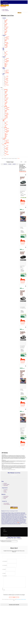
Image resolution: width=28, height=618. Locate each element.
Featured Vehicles (7, 37)
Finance (4, 56)
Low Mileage (6, 47)
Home (2, 158)
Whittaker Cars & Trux (7, 15)
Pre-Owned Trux (6, 29)
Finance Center (7, 59)
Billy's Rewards (6, 78)
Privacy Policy (18, 599)
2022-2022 (10, 158)
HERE (18, 522)
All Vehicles (5, 158)
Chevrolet (13, 158)
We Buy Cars (6, 52)
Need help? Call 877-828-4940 (14, 604)
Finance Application (7, 61)
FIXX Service (4, 68)
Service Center (7, 70)
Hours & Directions (6, 81)
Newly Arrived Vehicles (6, 44)
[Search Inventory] (9, 541)
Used (7, 158)
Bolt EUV (16, 158)
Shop (3, 481)
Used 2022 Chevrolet (22, 171)
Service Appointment (7, 72)
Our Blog (6, 83)
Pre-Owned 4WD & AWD (6, 32)
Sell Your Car (3, 49)
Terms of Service (23, 599)
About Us (4, 74)
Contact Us (7, 85)
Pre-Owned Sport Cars (6, 21)
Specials (4, 35)
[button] (3, 6)
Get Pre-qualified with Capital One (6, 64)
